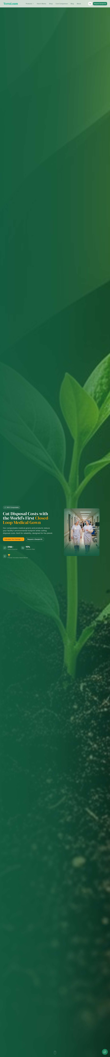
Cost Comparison (62, 4)
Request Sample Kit (100, 3)
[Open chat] (105, 1052)
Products (30, 4)
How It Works (41, 4)
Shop (51, 4)
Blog (72, 4)
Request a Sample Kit (34, 539)
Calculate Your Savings (13, 539)
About (79, 4)
